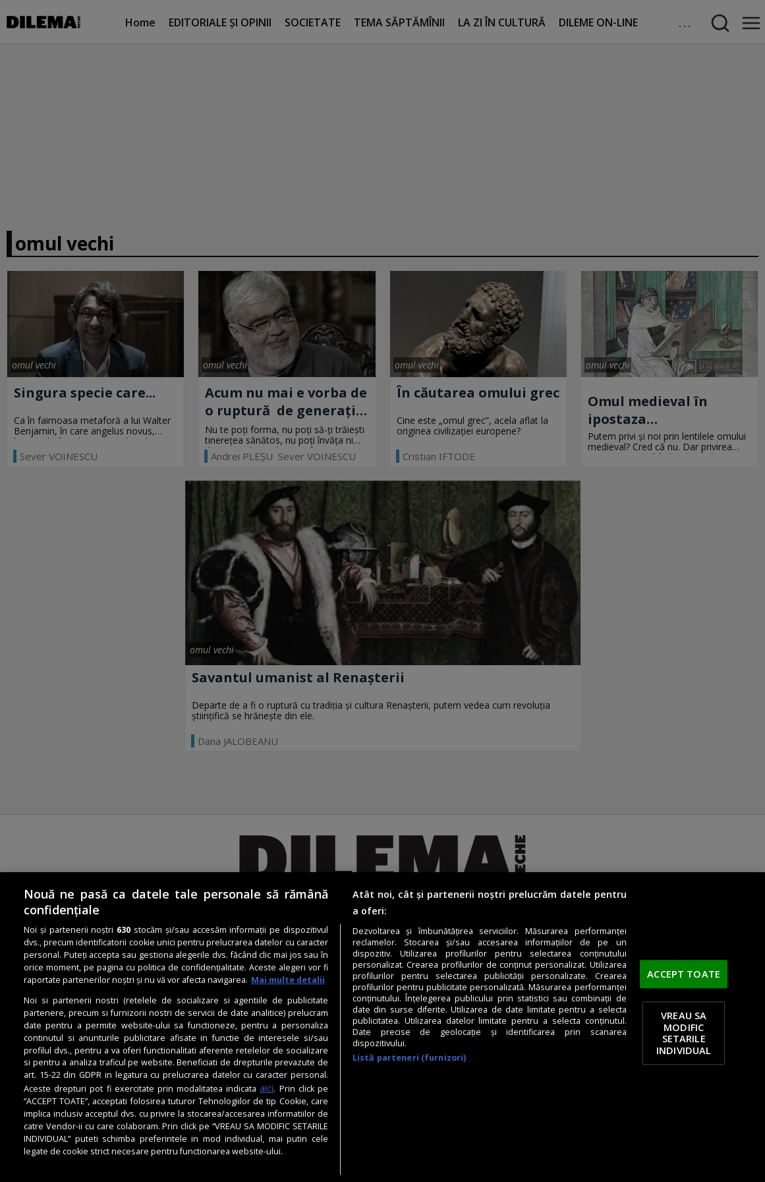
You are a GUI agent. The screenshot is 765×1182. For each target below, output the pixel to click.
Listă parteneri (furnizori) (409, 1057)
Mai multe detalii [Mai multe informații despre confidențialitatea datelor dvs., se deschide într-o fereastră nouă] (288, 980)
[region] (382, 1027)
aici (266, 1088)
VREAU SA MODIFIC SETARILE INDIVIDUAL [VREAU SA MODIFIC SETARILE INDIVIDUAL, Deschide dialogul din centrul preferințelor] (683, 1033)
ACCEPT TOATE (683, 973)
